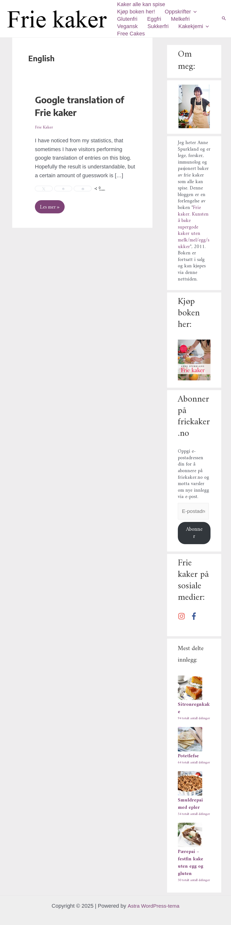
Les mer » (51, 205)
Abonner (194, 533)
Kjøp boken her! (136, 12)
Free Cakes (131, 34)
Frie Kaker (45, 127)
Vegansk (128, 26)
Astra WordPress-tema (153, 906)
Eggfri (155, 19)
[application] (195, 11)
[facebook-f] (195, 617)
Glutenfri (128, 19)
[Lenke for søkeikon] (224, 19)
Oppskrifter (182, 11)
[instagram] (183, 617)
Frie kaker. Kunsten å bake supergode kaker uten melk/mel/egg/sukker (193, 227)
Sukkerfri (159, 26)
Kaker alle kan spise (142, 4)
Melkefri (182, 19)
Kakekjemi (196, 26)
